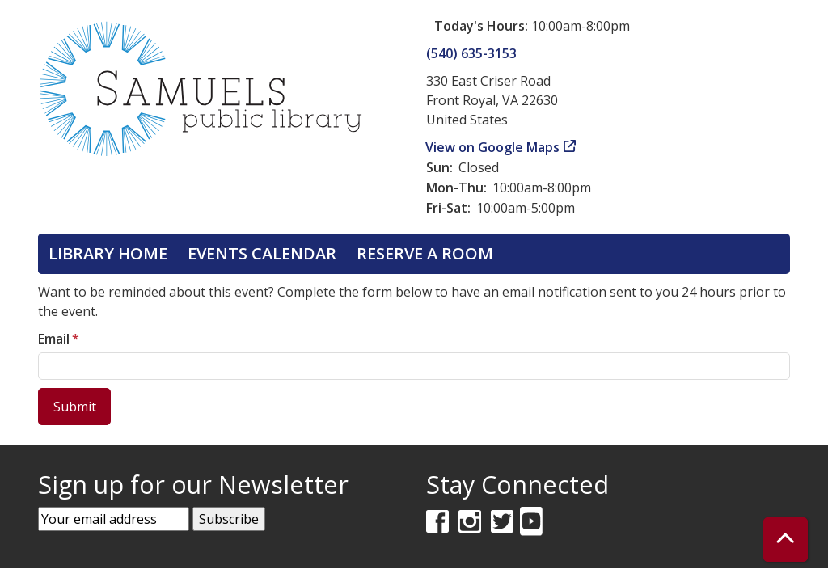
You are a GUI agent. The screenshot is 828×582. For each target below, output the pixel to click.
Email (54, 339)
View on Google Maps (493, 147)
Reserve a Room (425, 253)
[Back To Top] (785, 539)
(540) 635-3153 (471, 53)
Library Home (108, 253)
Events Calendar (262, 253)
